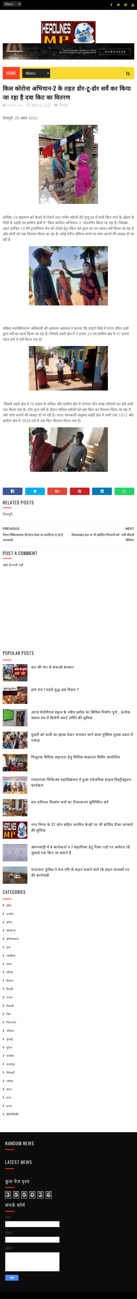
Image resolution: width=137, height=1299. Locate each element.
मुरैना (9, 1047)
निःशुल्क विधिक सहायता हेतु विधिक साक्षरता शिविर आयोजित (75, 756)
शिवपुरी (63, 105)
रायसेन (10, 1056)
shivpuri (12, 1114)
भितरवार (11, 1022)
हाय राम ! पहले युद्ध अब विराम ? (55, 689)
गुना (8, 947)
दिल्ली (9, 989)
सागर (9, 1089)
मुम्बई (9, 1039)
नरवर (9, 997)
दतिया (9, 972)
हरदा (9, 1106)
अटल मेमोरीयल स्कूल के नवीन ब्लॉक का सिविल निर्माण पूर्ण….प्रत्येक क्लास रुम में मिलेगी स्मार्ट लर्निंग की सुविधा (80, 714)
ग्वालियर (11, 955)
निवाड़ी (10, 1006)
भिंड (8, 1014)
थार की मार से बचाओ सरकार (52, 667)
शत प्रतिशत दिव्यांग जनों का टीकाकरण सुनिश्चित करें (70, 801)
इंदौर (9, 905)
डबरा (9, 964)
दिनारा (10, 980)
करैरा (9, 922)
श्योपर (10, 1081)
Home (11, 73)
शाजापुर (10, 1064)
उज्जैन (10, 914)
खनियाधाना (12, 939)
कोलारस (11, 930)
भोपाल (10, 1031)
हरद (8, 1097)
